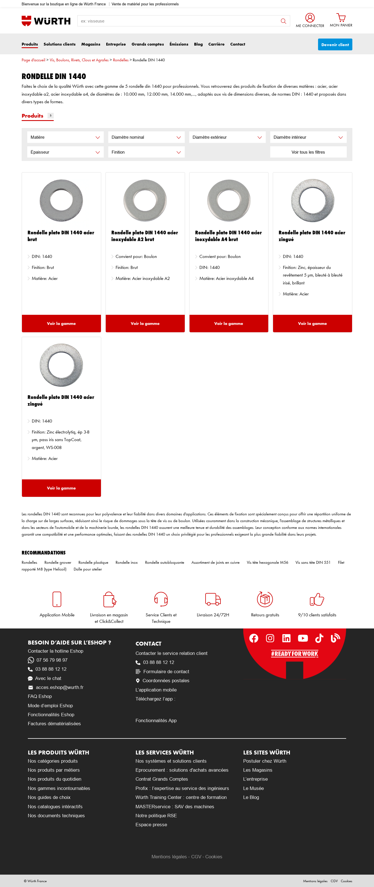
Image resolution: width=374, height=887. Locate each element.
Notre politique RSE (156, 815)
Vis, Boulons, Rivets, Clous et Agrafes (79, 59)
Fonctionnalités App (156, 720)
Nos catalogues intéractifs (55, 806)
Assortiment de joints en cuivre (215, 562)
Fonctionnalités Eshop (51, 714)
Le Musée (253, 788)
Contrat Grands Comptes (162, 779)
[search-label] (183, 20)
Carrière (216, 44)
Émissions (179, 44)
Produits (30, 44)
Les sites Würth (266, 752)
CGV (196, 856)
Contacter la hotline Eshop (55, 651)
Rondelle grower (57, 562)
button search (283, 21)
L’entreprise (255, 779)
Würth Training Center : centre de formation (181, 797)
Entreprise (116, 44)
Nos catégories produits (53, 761)
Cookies (213, 856)
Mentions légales (169, 856)
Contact (237, 44)
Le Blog (251, 797)
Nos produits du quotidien (54, 779)
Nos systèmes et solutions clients (171, 761)
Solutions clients (60, 44)
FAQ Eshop (40, 696)
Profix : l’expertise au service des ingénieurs (182, 788)
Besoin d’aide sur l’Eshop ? (69, 642)
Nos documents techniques (56, 815)
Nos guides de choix (49, 797)
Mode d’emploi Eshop (50, 705)
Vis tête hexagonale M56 (267, 562)
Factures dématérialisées (54, 723)
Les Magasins (257, 770)
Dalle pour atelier (88, 569)
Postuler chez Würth (264, 761)
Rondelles (121, 59)
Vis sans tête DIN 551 (313, 562)
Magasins (90, 44)
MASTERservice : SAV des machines (175, 806)
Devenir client (335, 44)
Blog (198, 44)
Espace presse (151, 824)
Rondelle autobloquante (164, 562)
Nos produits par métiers (54, 770)
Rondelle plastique (93, 562)
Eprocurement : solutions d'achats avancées (182, 770)
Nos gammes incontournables (59, 788)
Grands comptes (148, 44)
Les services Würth (165, 752)
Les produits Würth (58, 752)
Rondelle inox (127, 562)
